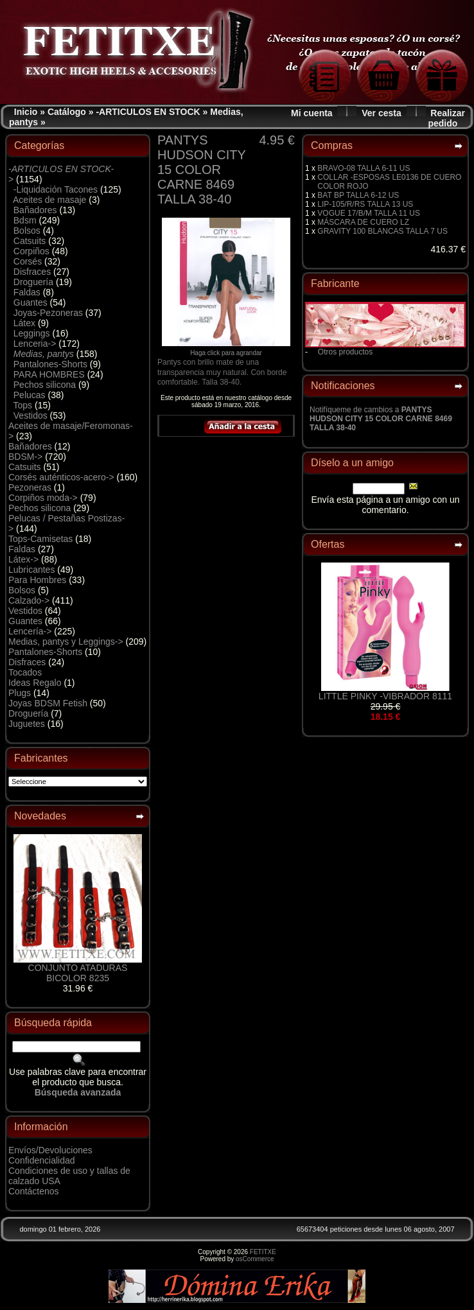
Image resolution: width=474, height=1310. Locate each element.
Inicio (26, 112)
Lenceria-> (35, 343)
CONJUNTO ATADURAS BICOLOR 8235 (78, 973)
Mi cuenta (312, 113)
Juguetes (26, 724)
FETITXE (263, 1251)
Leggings (31, 333)
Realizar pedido (446, 118)
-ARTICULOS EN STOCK (148, 112)
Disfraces (32, 271)
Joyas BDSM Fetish (47, 703)
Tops (23, 405)
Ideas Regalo (35, 682)
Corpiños (31, 251)
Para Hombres (37, 580)
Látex (24, 323)
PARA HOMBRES (49, 374)
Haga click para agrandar (226, 350)
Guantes (30, 302)
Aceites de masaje (49, 200)
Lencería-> (29, 631)
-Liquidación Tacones (55, 189)
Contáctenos (33, 1191)
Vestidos (30, 415)
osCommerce (255, 1258)
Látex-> (23, 559)
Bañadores (35, 210)
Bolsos (26, 230)
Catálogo (67, 112)
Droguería (33, 282)
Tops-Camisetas (40, 539)
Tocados (25, 672)
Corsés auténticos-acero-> (61, 477)
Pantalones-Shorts (50, 364)
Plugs (19, 693)
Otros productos (345, 351)
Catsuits (29, 241)
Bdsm (25, 220)
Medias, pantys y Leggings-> (65, 641)
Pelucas (29, 395)
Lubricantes (31, 569)
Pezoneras (29, 487)
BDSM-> (25, 456)
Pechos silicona (44, 385)
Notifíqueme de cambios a (381, 418)
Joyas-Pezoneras (48, 313)
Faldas (26, 292)
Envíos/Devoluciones (50, 1150)
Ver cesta (381, 113)
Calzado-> (28, 600)
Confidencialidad (41, 1160)
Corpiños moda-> (43, 498)
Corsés (27, 261)
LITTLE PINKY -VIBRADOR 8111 (385, 696)
